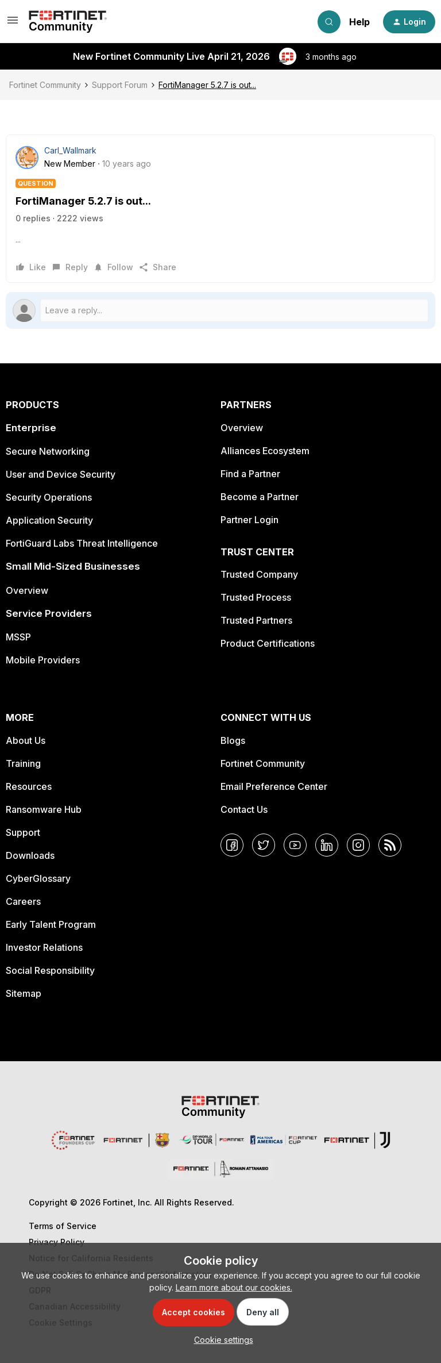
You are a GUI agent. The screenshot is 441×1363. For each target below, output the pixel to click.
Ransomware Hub (44, 809)
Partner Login (249, 519)
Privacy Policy (56, 1242)
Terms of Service (62, 1226)
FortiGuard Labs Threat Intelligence (82, 543)
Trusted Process (255, 597)
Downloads (30, 855)
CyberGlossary (38, 878)
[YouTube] (295, 845)
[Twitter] (263, 845)
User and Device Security (60, 474)
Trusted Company (259, 574)
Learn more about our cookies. (234, 1287)
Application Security (49, 520)
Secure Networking (48, 451)
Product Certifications (267, 643)
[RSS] (389, 845)
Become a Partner (259, 496)
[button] (13, 24)
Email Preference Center (273, 786)
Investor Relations (44, 947)
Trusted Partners (256, 620)
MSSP (18, 637)
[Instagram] (358, 845)
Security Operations (49, 497)
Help (359, 22)
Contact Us (244, 809)
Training (23, 763)
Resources (29, 786)
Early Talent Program (51, 924)
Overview (27, 590)
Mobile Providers (43, 660)
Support (23, 832)
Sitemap (23, 993)
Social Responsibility (50, 970)
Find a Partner (250, 473)
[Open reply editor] (220, 310)
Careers (23, 901)
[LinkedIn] (326, 845)
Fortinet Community (45, 85)
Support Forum (120, 85)
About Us (25, 740)
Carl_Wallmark (70, 150)
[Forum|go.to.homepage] (68, 21)
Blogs (232, 740)
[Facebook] (231, 845)
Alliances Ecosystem (265, 450)
